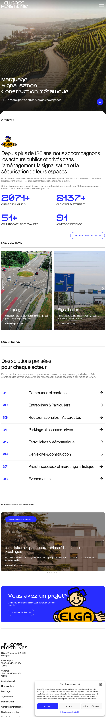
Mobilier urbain (7, 701)
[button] (100, 684)
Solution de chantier (10, 712)
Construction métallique (12, 707)
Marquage (6, 691)
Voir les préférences (92, 706)
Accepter (48, 706)
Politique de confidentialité (69, 712)
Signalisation (7, 696)
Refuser (69, 706)
